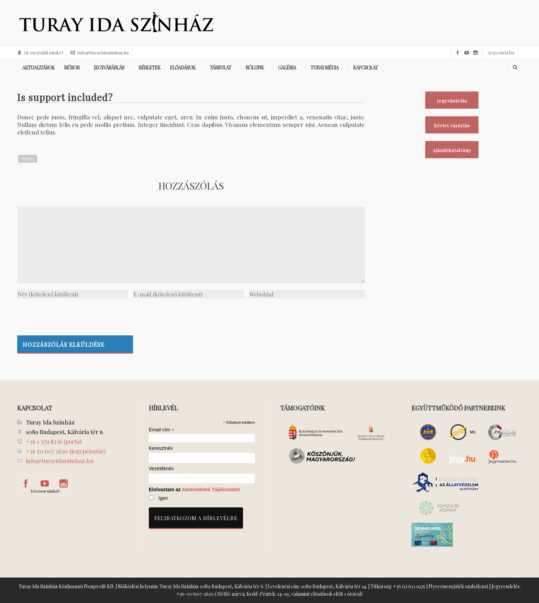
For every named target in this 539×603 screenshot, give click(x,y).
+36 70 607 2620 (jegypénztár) (66, 451)
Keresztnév (161, 448)
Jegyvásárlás (501, 52)
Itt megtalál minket (40, 52)
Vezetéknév (161, 468)
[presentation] (69, 315)
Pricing (27, 158)
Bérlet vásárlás (452, 125)
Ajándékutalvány (452, 150)
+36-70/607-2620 (195, 594)
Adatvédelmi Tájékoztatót (211, 489)
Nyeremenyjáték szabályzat (458, 586)
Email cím (161, 430)
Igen (163, 498)
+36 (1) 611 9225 (409, 586)
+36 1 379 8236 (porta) (53, 441)
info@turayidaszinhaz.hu (99, 52)
